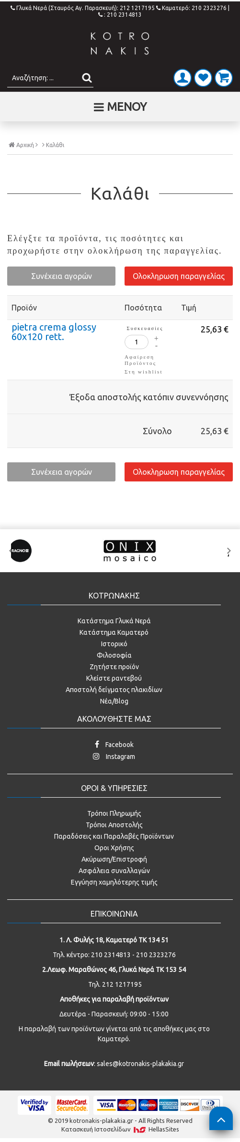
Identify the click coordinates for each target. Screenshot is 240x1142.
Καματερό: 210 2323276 (191, 8)
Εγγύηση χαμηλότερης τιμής (114, 882)
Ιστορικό (114, 644)
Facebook (114, 744)
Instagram (114, 756)
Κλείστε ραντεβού (114, 678)
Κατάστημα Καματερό (114, 632)
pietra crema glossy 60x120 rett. (53, 331)
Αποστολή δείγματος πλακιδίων (114, 690)
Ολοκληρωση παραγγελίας (179, 276)
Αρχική (23, 144)
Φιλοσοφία (114, 655)
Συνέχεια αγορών (61, 276)
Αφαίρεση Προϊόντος (140, 360)
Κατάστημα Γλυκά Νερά (114, 621)
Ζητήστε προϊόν (114, 667)
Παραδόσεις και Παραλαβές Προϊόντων (114, 836)
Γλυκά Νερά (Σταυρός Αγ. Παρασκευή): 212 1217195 (83, 8)
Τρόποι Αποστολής (114, 825)
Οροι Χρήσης (114, 848)
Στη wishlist (144, 371)
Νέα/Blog (114, 701)
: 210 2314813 (120, 14)
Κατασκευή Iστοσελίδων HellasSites (120, 1129)
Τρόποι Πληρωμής (114, 813)
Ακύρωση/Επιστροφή (114, 859)
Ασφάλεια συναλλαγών (114, 871)
